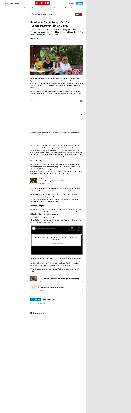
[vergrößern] (81, 47)
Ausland (32, 19)
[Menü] (5, 3)
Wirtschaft (47, 8)
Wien (17, 8)
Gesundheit (71, 8)
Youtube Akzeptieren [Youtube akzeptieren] (57, 243)
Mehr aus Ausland (48, 299)
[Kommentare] (77, 42)
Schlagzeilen (11, 8)
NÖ (21, 8)
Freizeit (64, 8)
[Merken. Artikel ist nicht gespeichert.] (81, 42)
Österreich (35, 8)
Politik (41, 8)
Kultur (58, 8)
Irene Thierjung (34, 38)
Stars (77, 8)
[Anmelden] (70, 3)
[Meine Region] (14, 3)
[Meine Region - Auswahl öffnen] (20, 3)
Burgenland (27, 8)
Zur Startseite (35, 299)
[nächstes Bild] (81, 113)
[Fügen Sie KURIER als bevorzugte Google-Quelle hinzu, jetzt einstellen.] (56, 14)
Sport (53, 8)
